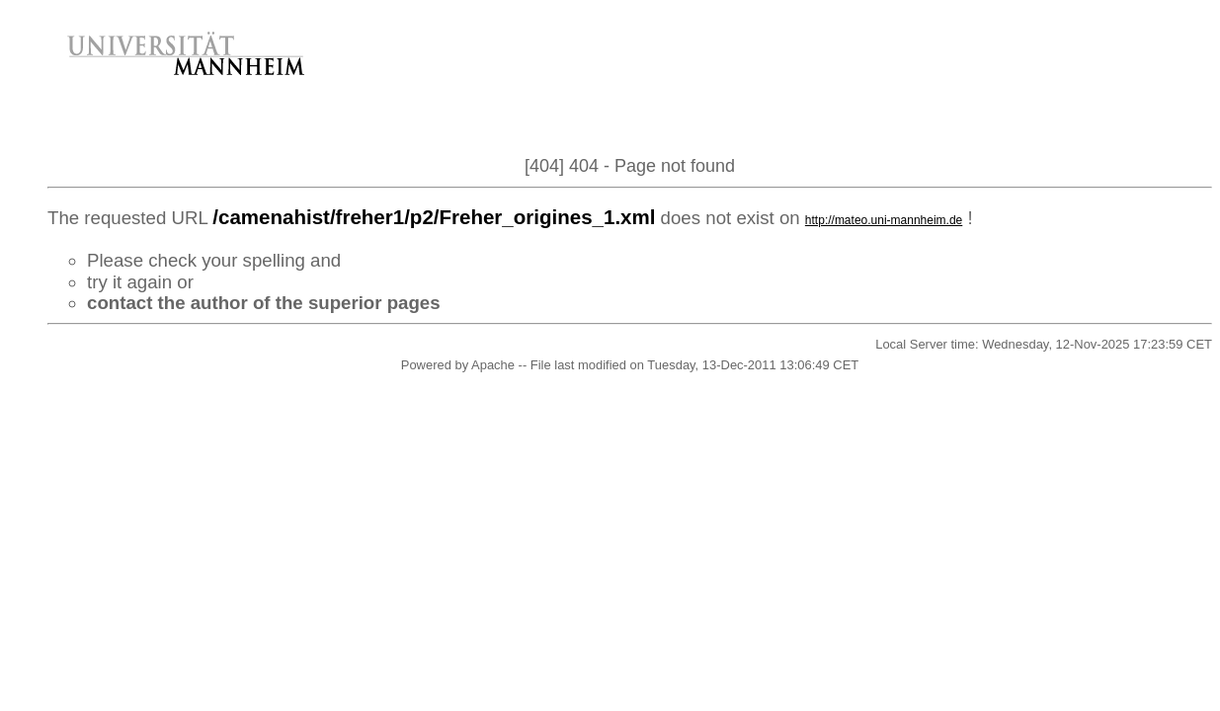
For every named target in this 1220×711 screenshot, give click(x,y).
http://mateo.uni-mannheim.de (883, 220)
